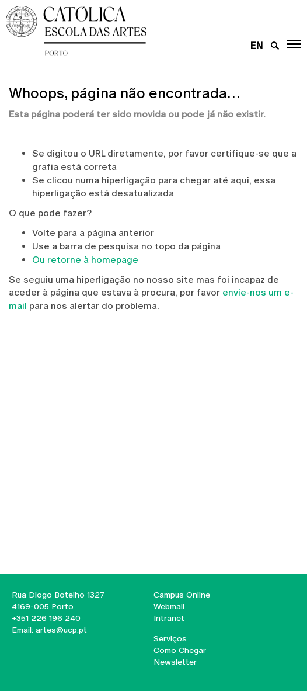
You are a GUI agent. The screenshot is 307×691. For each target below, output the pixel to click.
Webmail (169, 606)
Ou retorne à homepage (85, 259)
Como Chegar (180, 650)
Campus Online (182, 594)
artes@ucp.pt (60, 629)
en (256, 45)
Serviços (170, 638)
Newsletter (175, 661)
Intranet (169, 618)
